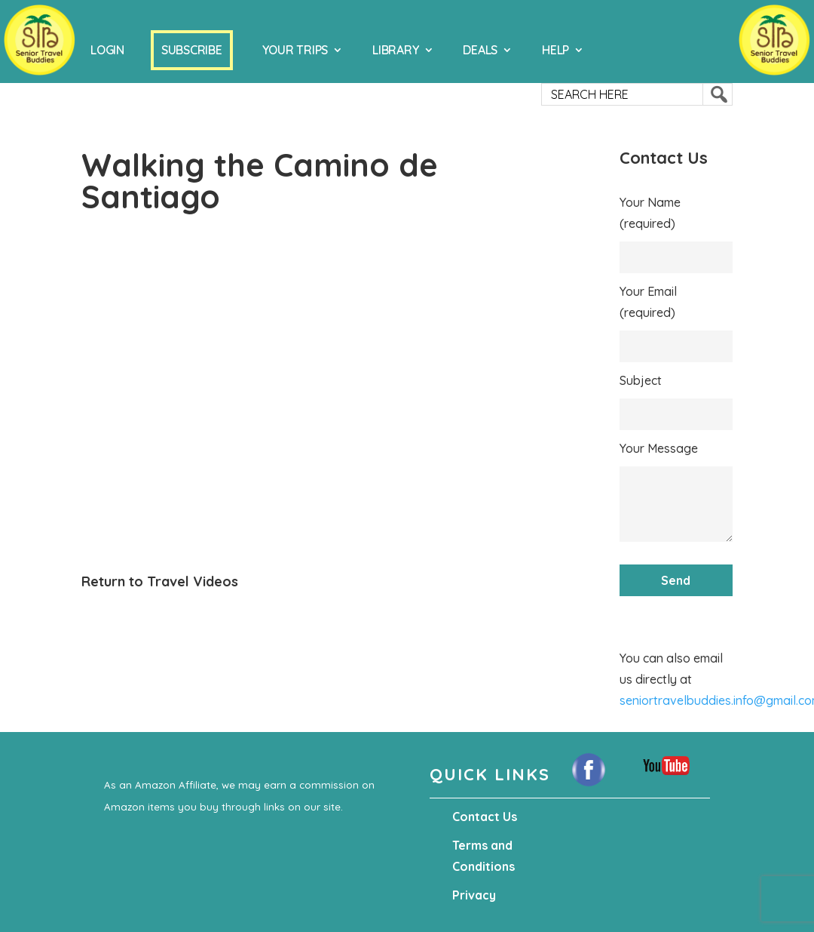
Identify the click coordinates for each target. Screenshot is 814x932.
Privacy (474, 895)
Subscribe (191, 49)
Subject (641, 380)
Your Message (659, 448)
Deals (480, 49)
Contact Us (484, 816)
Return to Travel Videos (159, 581)
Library (395, 49)
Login (107, 49)
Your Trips (295, 49)
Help (555, 49)
